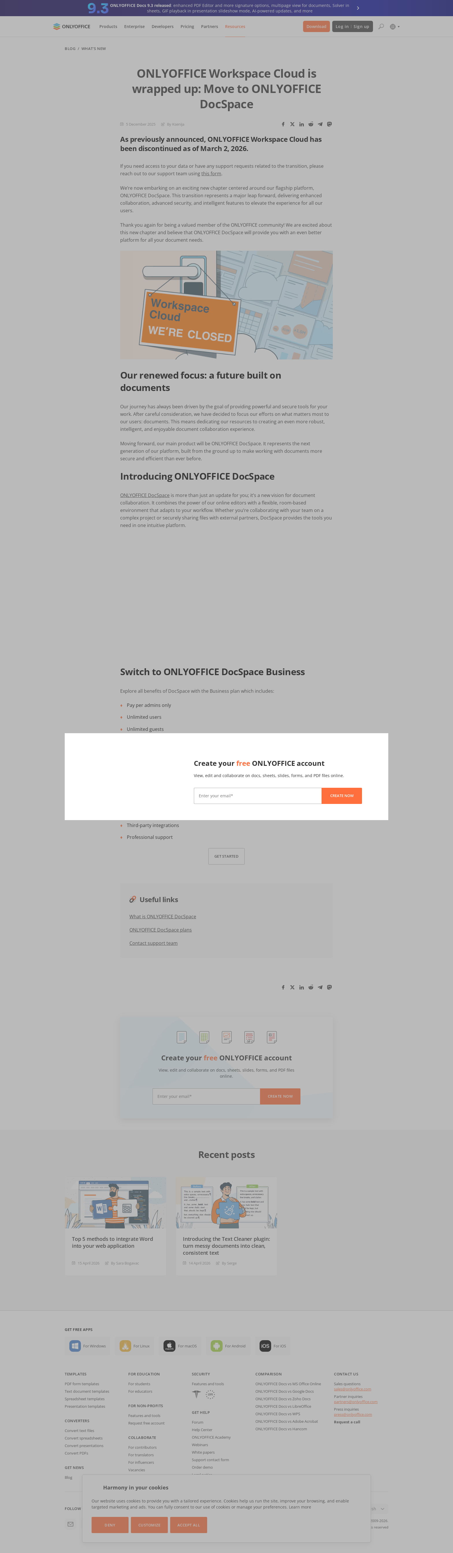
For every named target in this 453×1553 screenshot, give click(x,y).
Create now (342, 795)
